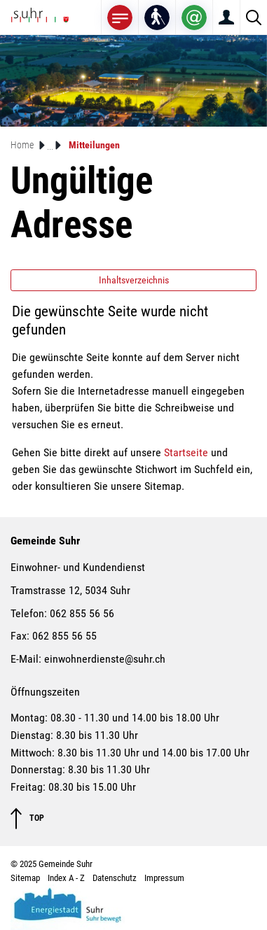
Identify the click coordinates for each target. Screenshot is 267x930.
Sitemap (25, 878)
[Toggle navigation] (120, 17)
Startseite (186, 452)
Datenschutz (115, 878)
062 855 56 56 (82, 613)
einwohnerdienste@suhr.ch (104, 658)
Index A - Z (66, 878)
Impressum (164, 878)
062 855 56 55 (64, 635)
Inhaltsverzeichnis (134, 280)
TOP (27, 818)
